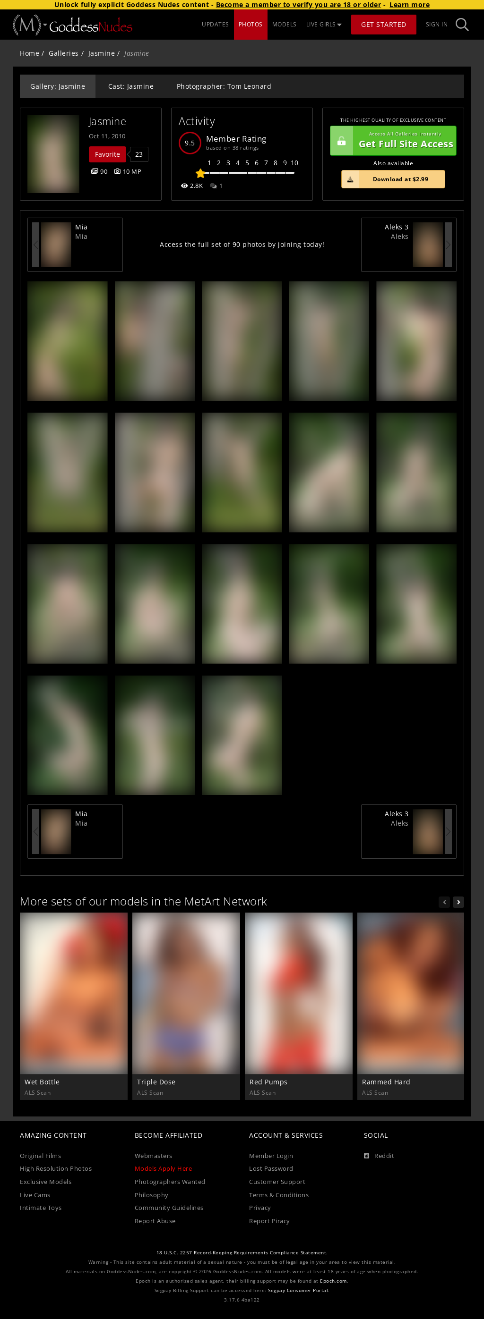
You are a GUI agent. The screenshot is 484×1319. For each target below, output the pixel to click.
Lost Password (271, 1169)
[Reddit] (379, 1156)
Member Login (271, 1156)
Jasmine (101, 53)
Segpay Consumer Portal (298, 1290)
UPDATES (215, 24)
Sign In (437, 24)
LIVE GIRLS (324, 24)
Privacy (260, 1208)
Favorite (107, 154)
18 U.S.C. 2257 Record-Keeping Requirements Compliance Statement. (242, 1253)
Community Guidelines (169, 1208)
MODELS (284, 24)
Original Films (40, 1156)
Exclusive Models (45, 1182)
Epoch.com (333, 1281)
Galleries (64, 53)
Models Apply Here (163, 1169)
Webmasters (154, 1156)
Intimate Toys (41, 1208)
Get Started (383, 24)
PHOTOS (251, 24)
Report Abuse (155, 1221)
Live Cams (35, 1195)
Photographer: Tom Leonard (224, 86)
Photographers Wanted (170, 1182)
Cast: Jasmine (131, 86)
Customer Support (277, 1182)
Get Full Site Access (391, 140)
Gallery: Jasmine (57, 86)
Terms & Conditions (279, 1195)
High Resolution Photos (56, 1169)
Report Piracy (269, 1221)
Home (29, 53)
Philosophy (152, 1195)
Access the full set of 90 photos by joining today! (242, 244)
